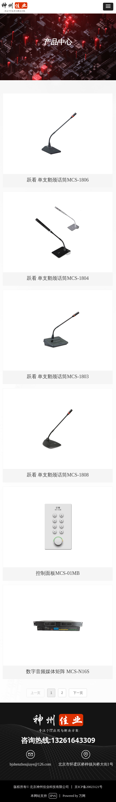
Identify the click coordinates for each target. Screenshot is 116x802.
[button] (108, 7)
